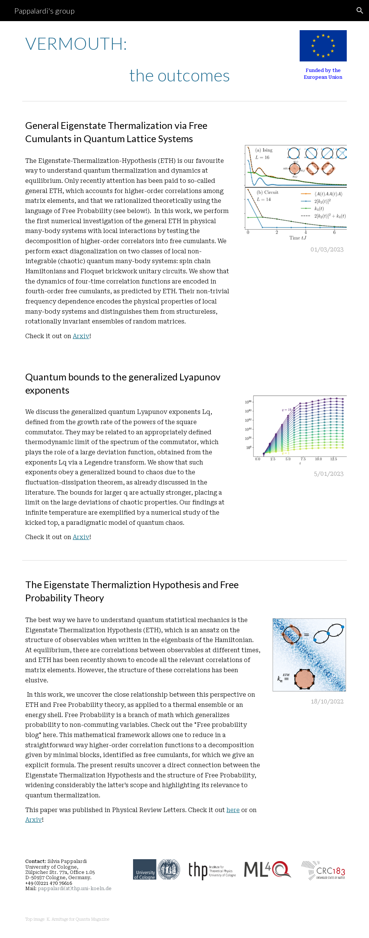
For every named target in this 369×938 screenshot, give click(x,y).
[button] (360, 11)
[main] (142, 59)
